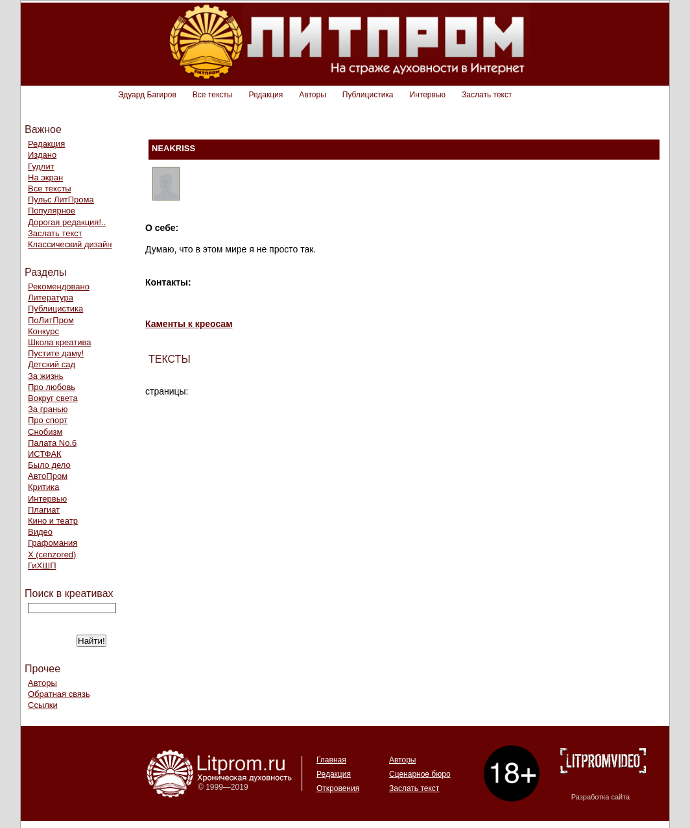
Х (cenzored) (52, 554)
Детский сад (51, 364)
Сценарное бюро (420, 774)
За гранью (48, 409)
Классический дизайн (70, 244)
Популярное (51, 210)
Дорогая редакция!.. (67, 222)
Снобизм (45, 432)
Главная (331, 759)
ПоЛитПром (51, 320)
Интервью (428, 94)
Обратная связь (59, 694)
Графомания (52, 543)
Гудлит (41, 166)
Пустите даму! (56, 353)
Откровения (337, 788)
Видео (40, 532)
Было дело (49, 465)
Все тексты (213, 94)
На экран (45, 177)
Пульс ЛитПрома (61, 199)
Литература (50, 297)
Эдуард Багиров (147, 94)
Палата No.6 (52, 443)
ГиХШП (42, 565)
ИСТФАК (45, 454)
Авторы (312, 94)
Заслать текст (487, 94)
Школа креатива (59, 342)
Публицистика (368, 94)
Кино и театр (53, 521)
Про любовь (51, 387)
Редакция (265, 94)
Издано (42, 155)
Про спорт (47, 420)
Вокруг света (53, 398)
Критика (43, 487)
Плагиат (44, 510)
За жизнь (46, 376)
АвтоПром (47, 476)
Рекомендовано (58, 286)
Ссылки (43, 705)
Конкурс (43, 331)
